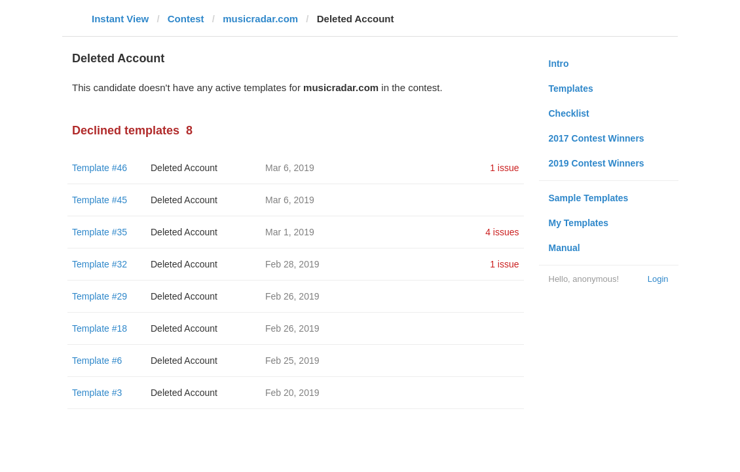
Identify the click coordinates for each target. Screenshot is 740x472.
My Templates (579, 223)
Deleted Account (184, 168)
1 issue (504, 168)
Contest (186, 18)
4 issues (502, 232)
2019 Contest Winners (596, 163)
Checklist (569, 113)
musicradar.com (260, 18)
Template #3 (97, 392)
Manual (564, 248)
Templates (571, 88)
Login (658, 279)
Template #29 (99, 296)
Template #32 (99, 264)
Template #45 (99, 200)
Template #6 (97, 360)
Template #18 (99, 328)
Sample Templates (589, 198)
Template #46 (99, 168)
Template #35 (99, 232)
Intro (559, 63)
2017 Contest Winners (596, 138)
